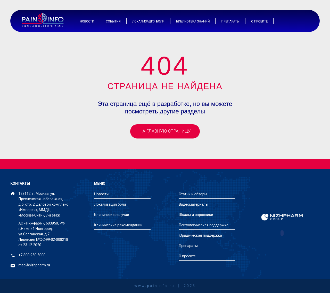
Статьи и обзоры (193, 194)
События (113, 21)
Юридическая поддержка (200, 235)
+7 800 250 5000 (32, 255)
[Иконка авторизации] (291, 21)
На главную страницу (165, 131)
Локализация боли (148, 21)
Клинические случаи (111, 215)
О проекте (259, 21)
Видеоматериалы (193, 204)
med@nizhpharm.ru (34, 265)
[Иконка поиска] (304, 21)
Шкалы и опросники (196, 215)
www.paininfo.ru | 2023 (164, 286)
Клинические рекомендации (118, 225)
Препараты (230, 21)
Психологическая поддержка (203, 225)
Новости (87, 21)
